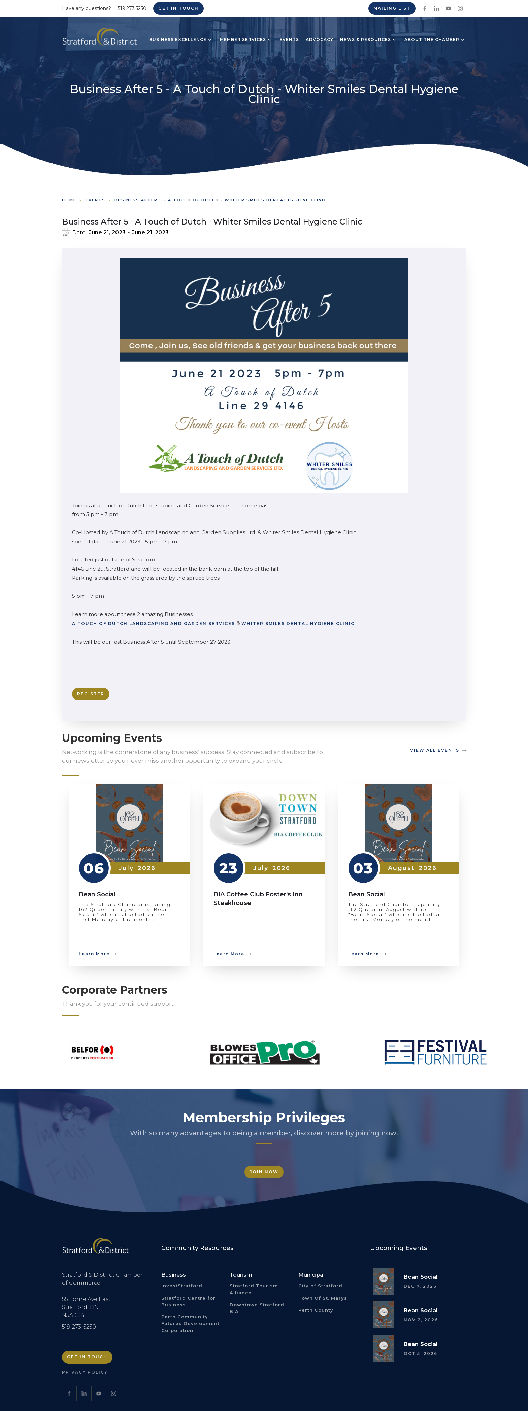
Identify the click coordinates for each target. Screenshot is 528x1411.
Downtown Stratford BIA (257, 1308)
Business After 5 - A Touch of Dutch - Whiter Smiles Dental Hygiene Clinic (220, 200)
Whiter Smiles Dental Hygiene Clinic (298, 623)
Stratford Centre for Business (188, 1301)
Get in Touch (178, 8)
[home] (100, 39)
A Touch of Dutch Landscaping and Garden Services (153, 623)
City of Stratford (320, 1285)
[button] (177, 40)
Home (69, 200)
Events (95, 200)
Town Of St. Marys (322, 1298)
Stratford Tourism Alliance (254, 1289)
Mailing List (391, 8)
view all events (434, 750)
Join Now (264, 1171)
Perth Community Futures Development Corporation (190, 1323)
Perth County (315, 1310)
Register (90, 693)
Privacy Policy (85, 1372)
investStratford (181, 1285)
